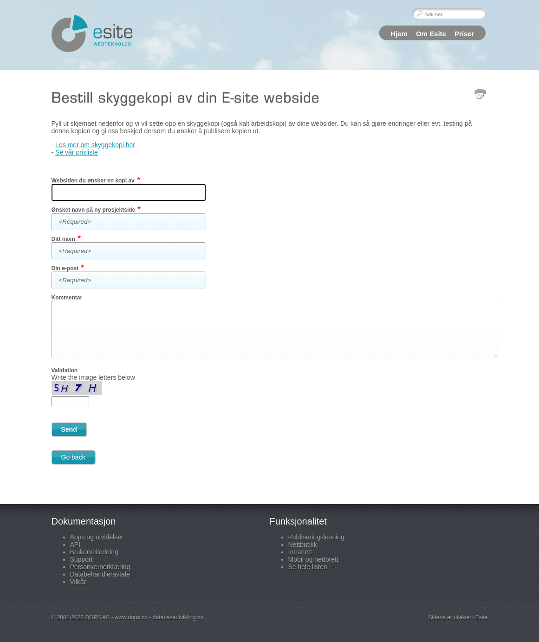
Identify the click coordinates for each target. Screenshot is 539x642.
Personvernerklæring (100, 567)
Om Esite (431, 34)
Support (81, 559)
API (75, 544)
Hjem (399, 34)
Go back (73, 457)
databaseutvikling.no (178, 617)
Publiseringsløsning (316, 537)
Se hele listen (313, 567)
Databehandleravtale (100, 574)
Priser (464, 34)
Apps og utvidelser (96, 537)
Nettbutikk (302, 544)
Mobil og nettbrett (313, 559)
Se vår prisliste (76, 152)
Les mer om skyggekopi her (95, 145)
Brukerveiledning (94, 552)
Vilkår (78, 581)
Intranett (300, 552)
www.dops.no (131, 617)
